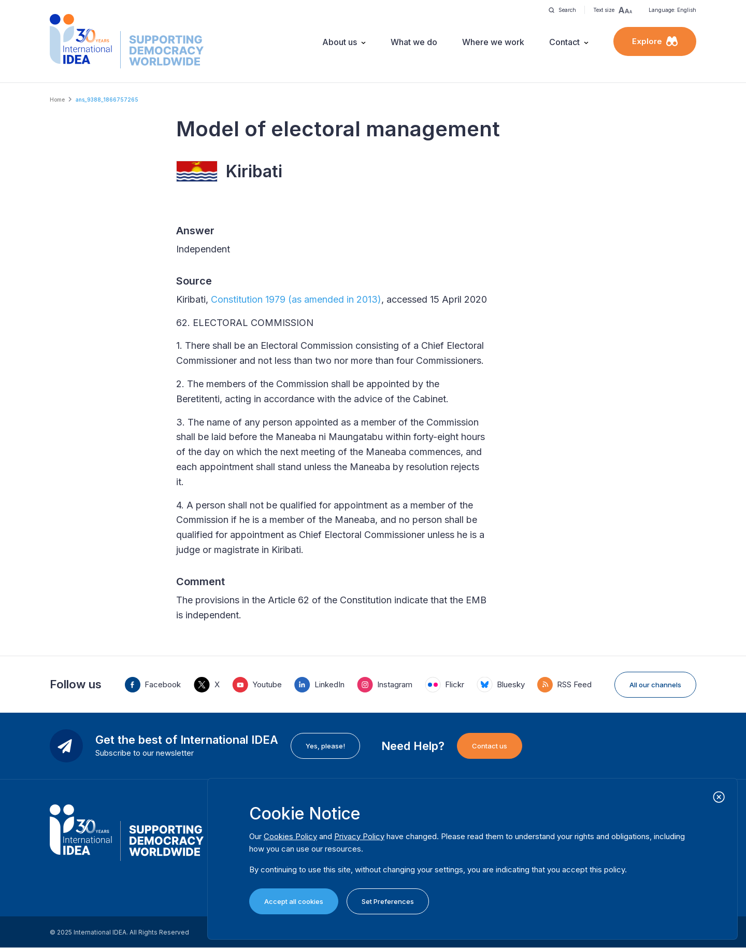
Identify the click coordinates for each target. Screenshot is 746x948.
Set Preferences (388, 901)
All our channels (655, 685)
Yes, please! (325, 746)
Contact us (489, 746)
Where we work (493, 42)
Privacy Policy (359, 836)
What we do (414, 42)
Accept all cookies (293, 901)
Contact (564, 42)
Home (57, 99)
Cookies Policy (290, 836)
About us (339, 42)
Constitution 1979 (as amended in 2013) (296, 299)
